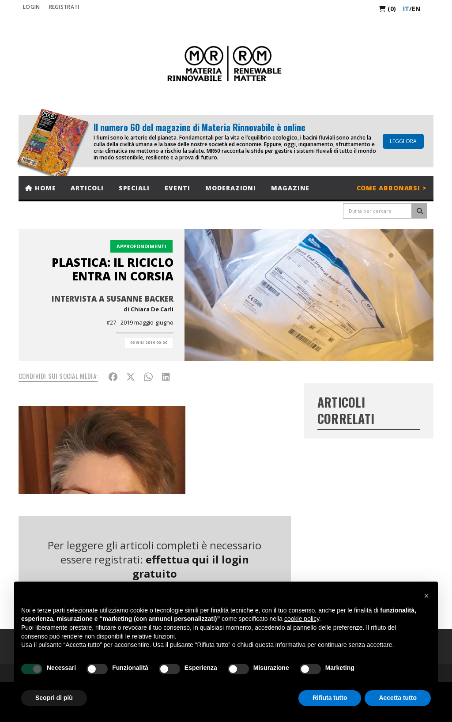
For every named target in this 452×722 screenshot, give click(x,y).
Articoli (87, 188)
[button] (426, 596)
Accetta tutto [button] (398, 697)
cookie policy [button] (301, 618)
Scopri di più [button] (54, 697)
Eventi (177, 188)
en (416, 8)
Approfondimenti (141, 246)
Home (40, 188)
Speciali (134, 188)
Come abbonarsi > (392, 188)
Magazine (290, 188)
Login (31, 7)
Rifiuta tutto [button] (330, 697)
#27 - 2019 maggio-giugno (139, 322)
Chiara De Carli (152, 309)
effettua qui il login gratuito (190, 566)
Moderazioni (230, 188)
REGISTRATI (64, 7)
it (406, 8)
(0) (387, 8)
